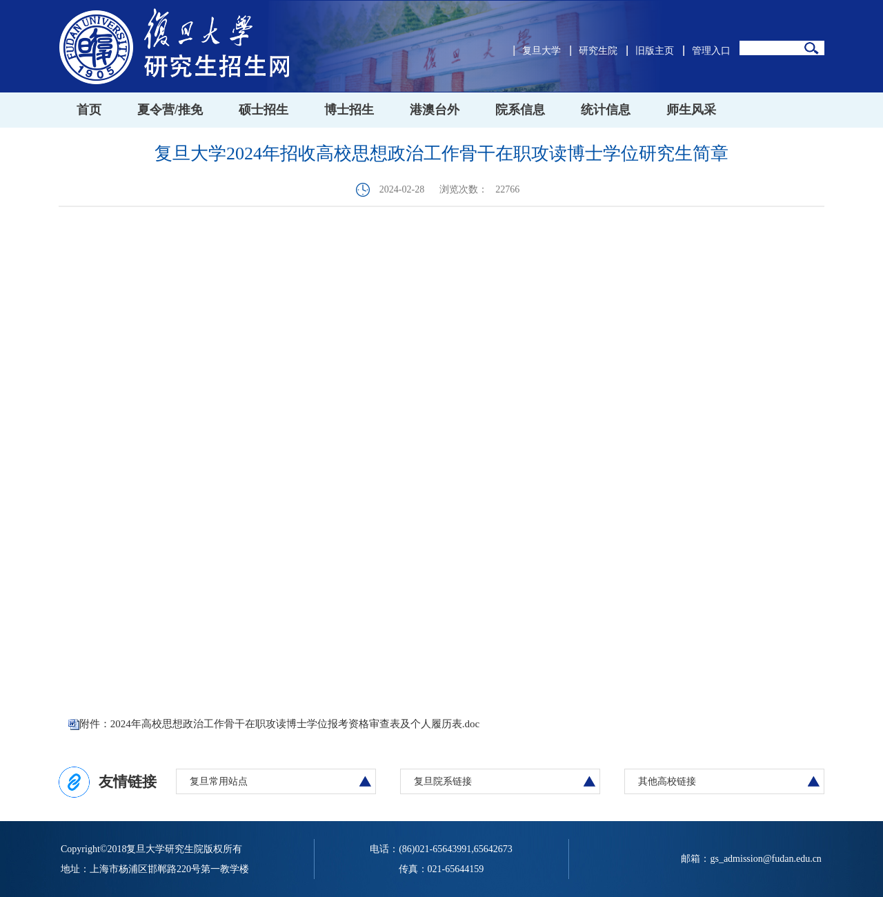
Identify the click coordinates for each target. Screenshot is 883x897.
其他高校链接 (667, 781)
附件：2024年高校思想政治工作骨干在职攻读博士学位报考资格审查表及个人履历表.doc (279, 723)
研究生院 (598, 51)
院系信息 (520, 110)
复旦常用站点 (219, 781)
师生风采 (691, 110)
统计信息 (606, 110)
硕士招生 (263, 110)
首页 (89, 110)
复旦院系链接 (443, 781)
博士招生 (349, 110)
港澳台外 (434, 110)
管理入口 (711, 51)
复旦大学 (541, 51)
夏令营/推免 (170, 110)
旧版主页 (654, 51)
